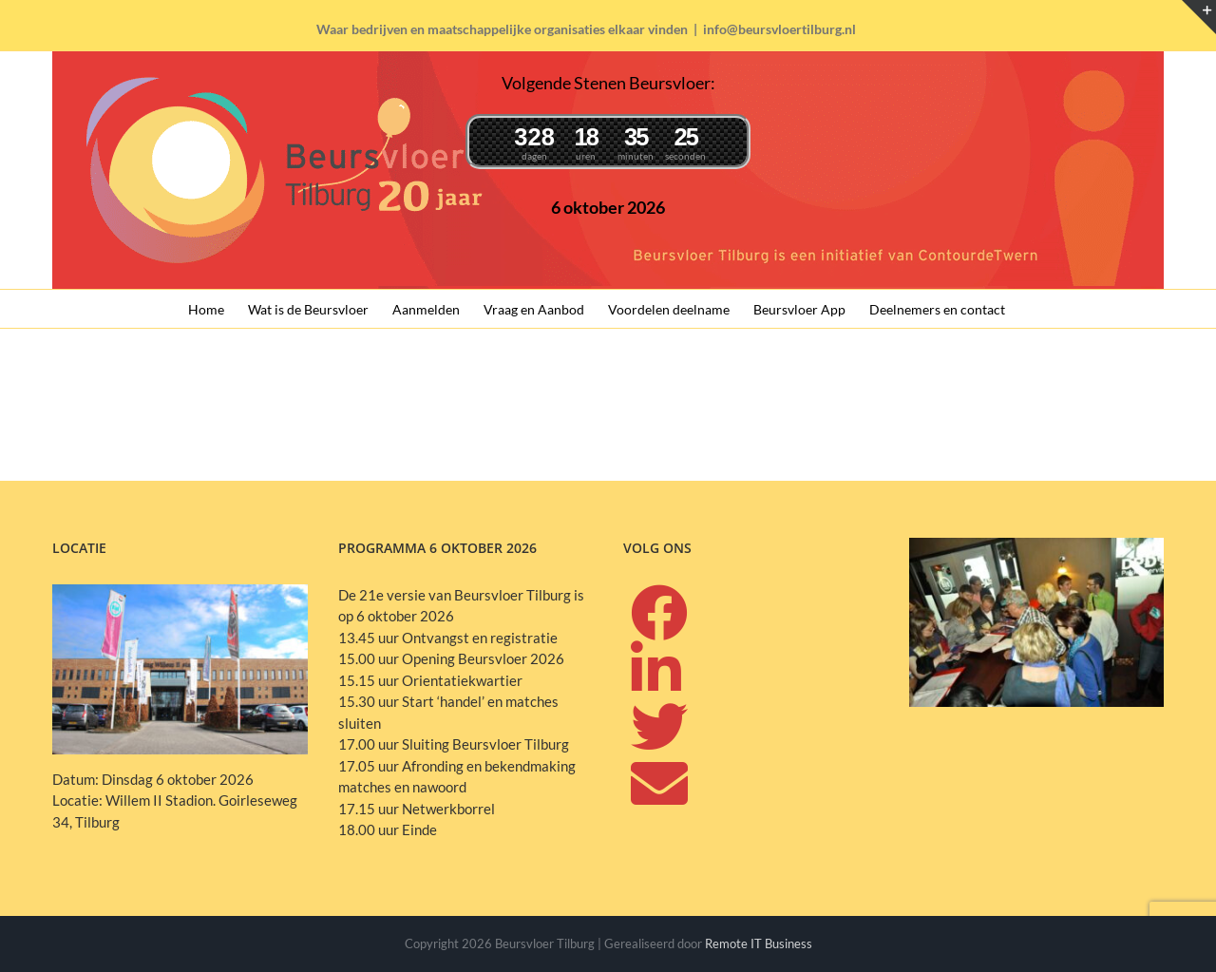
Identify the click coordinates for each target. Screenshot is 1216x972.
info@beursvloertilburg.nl (779, 29)
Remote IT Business (758, 943)
